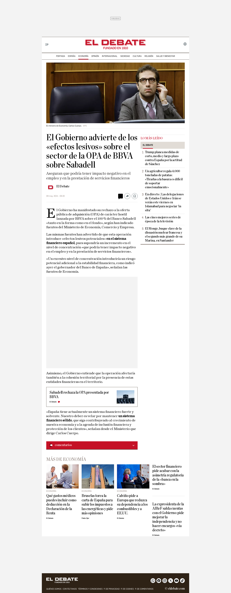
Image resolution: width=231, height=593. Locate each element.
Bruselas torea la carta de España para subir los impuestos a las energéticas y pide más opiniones (97, 504)
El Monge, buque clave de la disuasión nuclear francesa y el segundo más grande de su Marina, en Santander (163, 234)
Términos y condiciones (90, 589)
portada (60, 56)
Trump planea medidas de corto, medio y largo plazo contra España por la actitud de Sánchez (163, 158)
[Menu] (47, 44)
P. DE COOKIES (127, 589)
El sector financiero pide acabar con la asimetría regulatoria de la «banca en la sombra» (168, 475)
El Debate (63, 186)
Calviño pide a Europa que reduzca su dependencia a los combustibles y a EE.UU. (132, 504)
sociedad (125, 56)
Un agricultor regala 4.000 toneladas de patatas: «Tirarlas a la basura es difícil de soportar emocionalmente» (164, 179)
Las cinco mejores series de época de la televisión (163, 219)
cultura (137, 56)
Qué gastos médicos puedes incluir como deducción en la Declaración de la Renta (61, 504)
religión (149, 56)
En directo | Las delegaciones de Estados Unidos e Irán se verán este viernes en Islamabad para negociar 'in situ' (164, 202)
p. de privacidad (112, 589)
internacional (109, 56)
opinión (95, 56)
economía (83, 56)
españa (71, 56)
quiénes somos (53, 589)
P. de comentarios (144, 589)
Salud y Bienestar (165, 56)
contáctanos (70, 589)
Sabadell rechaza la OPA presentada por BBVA (79, 394)
